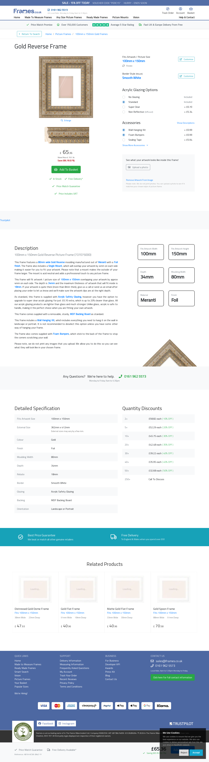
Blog (107, 675)
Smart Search (21, 672)
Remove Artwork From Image (139, 180)
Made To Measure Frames (38, 17)
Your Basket (20, 683)
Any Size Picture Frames (69, 17)
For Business (112, 660)
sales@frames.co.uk (169, 661)
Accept (196, 752)
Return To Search (29, 34)
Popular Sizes (21, 686)
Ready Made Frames (97, 17)
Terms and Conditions (71, 686)
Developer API (112, 664)
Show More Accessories (135, 145)
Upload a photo (138, 167)
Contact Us (111, 679)
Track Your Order (68, 675)
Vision (136, 17)
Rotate (127, 65)
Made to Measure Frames (27, 664)
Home (17, 17)
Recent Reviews (68, 679)
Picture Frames (63, 34)
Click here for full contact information (172, 677)
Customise (186, 59)
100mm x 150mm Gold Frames (91, 34)
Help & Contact (187, 17)
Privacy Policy (67, 683)
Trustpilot (5, 220)
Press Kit (110, 672)
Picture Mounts (120, 17)
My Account (66, 672)
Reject (184, 752)
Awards (109, 668)
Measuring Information (72, 664)
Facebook (45, 723)
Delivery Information (70, 660)
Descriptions (186, 122)
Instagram (66, 723)
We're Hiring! (21, 693)
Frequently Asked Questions (74, 668)
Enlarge (66, 120)
